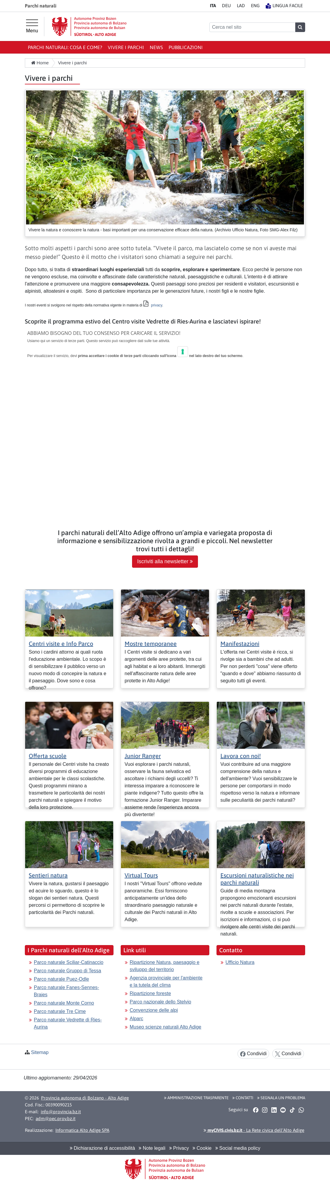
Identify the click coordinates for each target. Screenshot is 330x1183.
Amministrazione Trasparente (196, 1097)
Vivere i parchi (126, 47)
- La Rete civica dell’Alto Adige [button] (254, 1130)
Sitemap (40, 1052)
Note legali (152, 1148)
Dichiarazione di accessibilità (102, 1148)
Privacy (179, 1148)
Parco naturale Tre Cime (60, 1011)
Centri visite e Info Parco (61, 643)
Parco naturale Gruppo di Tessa (67, 970)
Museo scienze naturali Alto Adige (165, 1026)
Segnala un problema (281, 1097)
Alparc (136, 1018)
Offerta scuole (47, 755)
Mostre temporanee (151, 643)
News (156, 47)
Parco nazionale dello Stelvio (160, 1001)
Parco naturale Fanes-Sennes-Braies (66, 991)
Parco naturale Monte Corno (64, 1003)
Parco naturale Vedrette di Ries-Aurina (68, 1023)
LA (241, 5)
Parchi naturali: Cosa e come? (65, 47)
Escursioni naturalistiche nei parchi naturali (257, 879)
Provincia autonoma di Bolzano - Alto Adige (85, 1097)
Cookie (202, 1148)
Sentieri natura (48, 875)
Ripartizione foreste (150, 993)
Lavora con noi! (240, 755)
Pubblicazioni (186, 47)
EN (255, 5)
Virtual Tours (141, 875)
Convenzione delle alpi (154, 1010)
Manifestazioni (239, 643)
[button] (255, 1110)
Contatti (242, 1097)
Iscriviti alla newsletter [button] (165, 561)
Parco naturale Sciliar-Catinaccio (68, 962)
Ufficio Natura (240, 962)
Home (40, 62)
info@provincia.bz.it (61, 1111)
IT (213, 5)
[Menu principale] (32, 26)
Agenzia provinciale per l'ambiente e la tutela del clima (166, 981)
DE (226, 5)
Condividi (253, 1054)
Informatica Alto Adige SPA (82, 1130)
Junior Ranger (143, 755)
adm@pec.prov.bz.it (55, 1118)
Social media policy (237, 1148)
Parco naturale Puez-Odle (61, 979)
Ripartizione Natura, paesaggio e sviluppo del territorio (164, 966)
